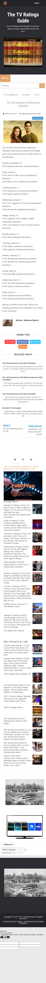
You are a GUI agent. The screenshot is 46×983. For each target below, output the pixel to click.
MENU (37, 3)
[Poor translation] (7, 937)
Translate (17, 853)
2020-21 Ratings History (13, 707)
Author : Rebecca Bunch (27, 320)
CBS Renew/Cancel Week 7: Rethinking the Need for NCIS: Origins (15, 720)
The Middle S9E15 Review (14, 630)
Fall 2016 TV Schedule (11, 408)
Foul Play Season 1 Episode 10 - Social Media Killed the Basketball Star (21, 468)
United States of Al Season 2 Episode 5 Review (35, 431)
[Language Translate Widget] (14, 850)
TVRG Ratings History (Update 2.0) (17, 674)
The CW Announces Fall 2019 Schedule (19, 363)
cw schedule (37, 118)
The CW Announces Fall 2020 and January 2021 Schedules (22, 378)
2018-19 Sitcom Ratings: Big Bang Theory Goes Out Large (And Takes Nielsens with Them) (17, 698)
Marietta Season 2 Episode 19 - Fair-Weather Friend (16, 605)
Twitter (35, 341)
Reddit (10, 341)
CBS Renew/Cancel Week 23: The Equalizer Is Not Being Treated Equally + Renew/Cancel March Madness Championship (17, 688)
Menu (5, 78)
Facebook (22, 341)
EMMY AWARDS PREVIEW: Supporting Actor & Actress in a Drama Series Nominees (16, 564)
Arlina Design (17, 921)
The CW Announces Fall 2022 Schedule (19, 394)
